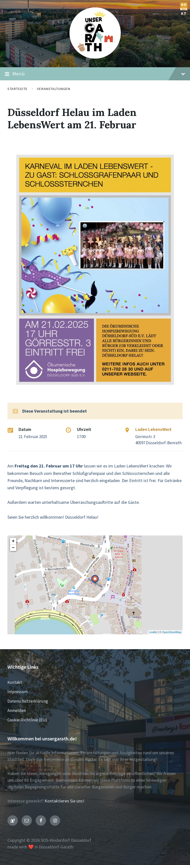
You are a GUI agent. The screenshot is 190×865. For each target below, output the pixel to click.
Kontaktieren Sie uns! (64, 801)
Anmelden (16, 710)
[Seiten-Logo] (95, 57)
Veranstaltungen (53, 89)
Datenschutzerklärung (27, 701)
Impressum (17, 691)
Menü (95, 73)
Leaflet (153, 632)
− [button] (13, 548)
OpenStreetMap (171, 632)
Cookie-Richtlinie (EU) (27, 720)
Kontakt (184, 6)
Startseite (17, 89)
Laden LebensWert (153, 429)
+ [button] (13, 541)
